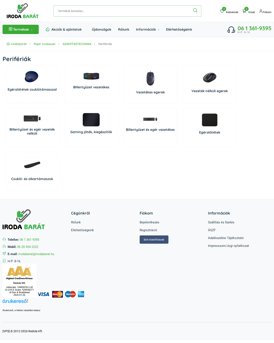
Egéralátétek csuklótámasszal (32, 89)
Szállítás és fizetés (221, 222)
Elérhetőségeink (179, 29)
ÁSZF (212, 230)
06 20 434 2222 (27, 247)
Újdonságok (101, 29)
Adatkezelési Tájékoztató (226, 238)
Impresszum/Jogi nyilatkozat (228, 246)
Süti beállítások (154, 239)
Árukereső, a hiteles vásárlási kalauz (21, 310)
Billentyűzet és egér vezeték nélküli (32, 131)
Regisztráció (148, 230)
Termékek (20, 29)
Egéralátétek (209, 132)
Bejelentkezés (149, 222)
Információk (147, 29)
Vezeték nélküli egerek (209, 91)
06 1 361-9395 (254, 28)
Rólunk (123, 29)
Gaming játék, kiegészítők (91, 132)
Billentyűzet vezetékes (91, 87)
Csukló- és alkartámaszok (32, 179)
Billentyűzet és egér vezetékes (150, 129)
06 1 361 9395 (29, 240)
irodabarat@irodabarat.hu (36, 254)
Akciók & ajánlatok (66, 29)
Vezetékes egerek (150, 92)
